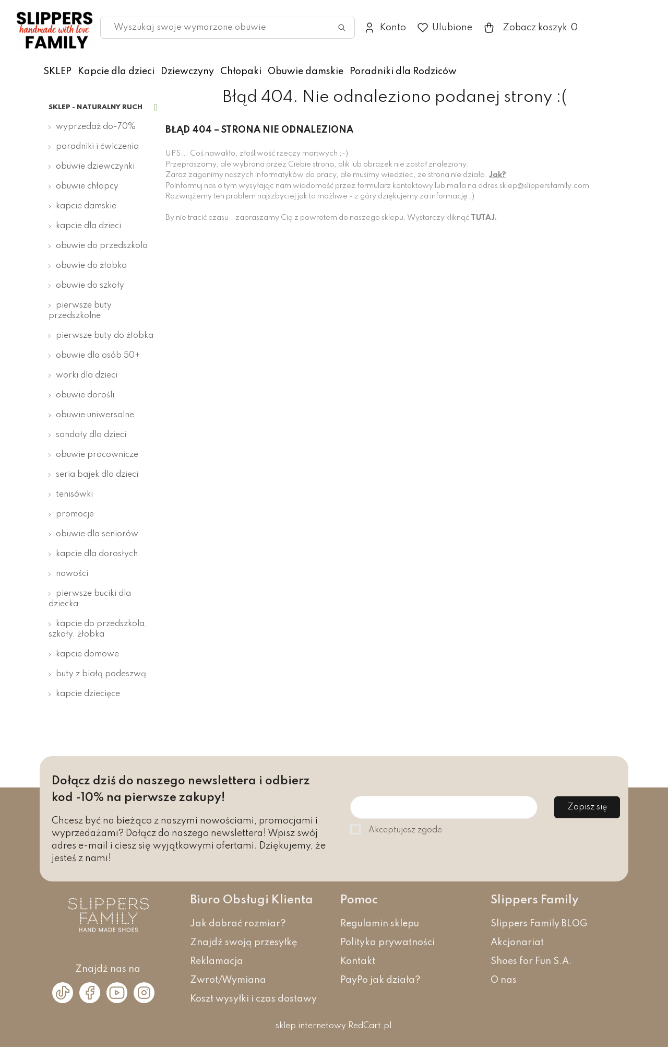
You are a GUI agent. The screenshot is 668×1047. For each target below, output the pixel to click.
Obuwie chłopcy (87, 186)
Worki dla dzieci (86, 375)
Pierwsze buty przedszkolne (80, 310)
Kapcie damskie (86, 206)
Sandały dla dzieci (91, 435)
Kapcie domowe (87, 654)
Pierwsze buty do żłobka (104, 336)
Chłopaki (240, 71)
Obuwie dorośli (85, 395)
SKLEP (57, 71)
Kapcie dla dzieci (116, 71)
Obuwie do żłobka (91, 266)
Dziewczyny (187, 71)
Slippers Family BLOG (539, 923)
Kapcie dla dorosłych (97, 554)
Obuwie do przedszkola (102, 246)
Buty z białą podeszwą (101, 674)
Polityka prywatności (387, 942)
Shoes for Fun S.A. (531, 961)
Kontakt (357, 961)
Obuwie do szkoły (90, 285)
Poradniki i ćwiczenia (97, 147)
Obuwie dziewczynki (95, 166)
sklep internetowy (311, 1026)
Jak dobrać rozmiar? (238, 923)
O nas (504, 980)
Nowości (72, 574)
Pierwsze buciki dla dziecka (90, 599)
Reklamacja (216, 961)
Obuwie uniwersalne (95, 415)
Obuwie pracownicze (97, 455)
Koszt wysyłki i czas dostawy (253, 999)
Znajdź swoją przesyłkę (243, 942)
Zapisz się (587, 807)
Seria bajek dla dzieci (97, 474)
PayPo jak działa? (380, 980)
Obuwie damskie (305, 71)
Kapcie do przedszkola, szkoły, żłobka (98, 629)
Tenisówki (74, 494)
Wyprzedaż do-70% (96, 127)
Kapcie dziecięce (88, 694)
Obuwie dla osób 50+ (98, 355)
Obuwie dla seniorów (97, 534)
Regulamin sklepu (379, 923)
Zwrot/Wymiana (228, 980)
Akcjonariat (517, 942)
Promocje (75, 514)
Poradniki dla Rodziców (403, 71)
